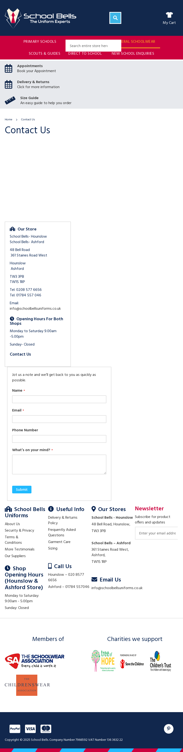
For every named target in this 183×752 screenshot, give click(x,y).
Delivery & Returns (33, 82)
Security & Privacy (19, 531)
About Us (12, 524)
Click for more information (38, 87)
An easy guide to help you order (45, 103)
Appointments (30, 66)
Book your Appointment (36, 71)
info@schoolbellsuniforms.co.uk (35, 309)
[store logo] (40, 18)
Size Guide (29, 98)
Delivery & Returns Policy (62, 520)
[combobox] (93, 46)
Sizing (52, 548)
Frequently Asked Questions (62, 533)
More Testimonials (20, 549)
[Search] (115, 18)
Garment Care (59, 542)
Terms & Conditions (13, 540)
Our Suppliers (15, 556)
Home (9, 119)
